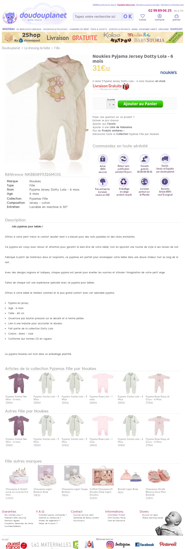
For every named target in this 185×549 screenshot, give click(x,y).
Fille (57, 48)
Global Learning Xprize (152, 518)
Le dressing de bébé (37, 48)
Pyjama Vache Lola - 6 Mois (130, 396)
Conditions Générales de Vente (19, 523)
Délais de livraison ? (48, 523)
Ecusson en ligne (150, 515)
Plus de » (108, 130)
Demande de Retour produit (86, 518)
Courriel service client (83, 515)
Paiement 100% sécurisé (15, 518)
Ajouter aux (104, 123)
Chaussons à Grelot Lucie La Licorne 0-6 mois (18, 490)
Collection (14, 198)
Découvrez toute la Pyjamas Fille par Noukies (125, 134)
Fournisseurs (79, 521)
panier (176, 18)
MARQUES (176, 29)
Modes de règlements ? (49, 521)
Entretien (13, 207)
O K (127, 16)
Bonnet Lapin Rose (130, 487)
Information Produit (116, 515)
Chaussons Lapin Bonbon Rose (46, 489)
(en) (19, 526)
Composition (16, 203)
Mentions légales (12, 521)
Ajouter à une (112, 127)
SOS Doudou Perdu (117, 518)
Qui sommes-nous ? (14, 515)
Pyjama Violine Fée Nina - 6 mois (18, 396)
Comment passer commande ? (53, 515)
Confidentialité (11, 526)
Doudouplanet (11, 48)
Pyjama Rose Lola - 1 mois (102, 396)
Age (10, 193)
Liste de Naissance (116, 521)
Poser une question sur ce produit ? (113, 117)
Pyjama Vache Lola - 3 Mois (46, 396)
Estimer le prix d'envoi (105, 120)
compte (159, 18)
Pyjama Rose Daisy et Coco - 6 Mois (158, 396)
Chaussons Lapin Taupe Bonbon (75, 489)
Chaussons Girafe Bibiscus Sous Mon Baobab (158, 490)
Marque (12, 181)
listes (142, 18)
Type (10, 185)
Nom (10, 189)
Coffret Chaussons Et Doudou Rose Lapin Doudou (102, 490)
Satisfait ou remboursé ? (50, 518)
